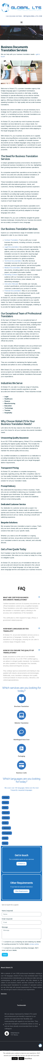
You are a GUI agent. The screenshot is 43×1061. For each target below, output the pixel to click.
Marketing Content (10, 274)
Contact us (21, 863)
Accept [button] (15, 1058)
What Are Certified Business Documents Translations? (15, 598)
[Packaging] (21, 748)
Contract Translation (11, 240)
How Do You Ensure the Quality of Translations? (18, 651)
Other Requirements (21, 891)
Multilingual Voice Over (21, 739)
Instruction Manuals (11, 284)
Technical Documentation (13, 261)
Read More (28, 1058)
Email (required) (7, 919)
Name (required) (7, 911)
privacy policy (34, 944)
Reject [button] (21, 1058)
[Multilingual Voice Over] (21, 731)
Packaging (21, 756)
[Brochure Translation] (21, 698)
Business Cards (21, 773)
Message (5, 927)
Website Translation (21, 723)
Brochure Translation (21, 706)
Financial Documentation (12, 291)
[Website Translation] (21, 715)
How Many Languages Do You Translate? (16, 629)
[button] (21, 22)
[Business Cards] (21, 765)
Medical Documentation (12, 268)
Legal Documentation (11, 247)
